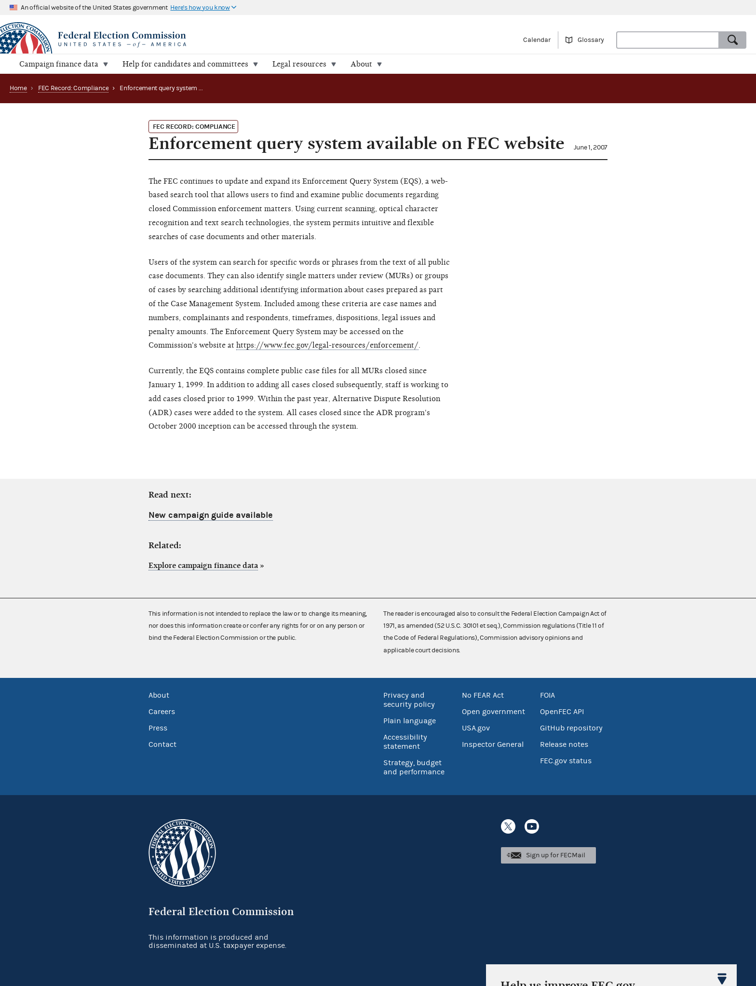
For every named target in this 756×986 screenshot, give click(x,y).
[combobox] (667, 40)
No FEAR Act (483, 695)
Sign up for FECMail (555, 855)
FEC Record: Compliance (73, 88)
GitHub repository (571, 728)
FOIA (547, 695)
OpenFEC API (562, 711)
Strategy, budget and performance (414, 767)
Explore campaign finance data (203, 565)
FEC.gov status (566, 760)
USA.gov (476, 728)
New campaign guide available (210, 515)
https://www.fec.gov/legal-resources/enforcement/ (327, 345)
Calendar (537, 40)
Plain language (409, 720)
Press (157, 728)
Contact (162, 744)
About (158, 695)
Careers (161, 711)
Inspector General (493, 744)
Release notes (564, 744)
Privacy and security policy (409, 700)
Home (18, 88)
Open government (493, 711)
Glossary (591, 40)
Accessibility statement (405, 742)
